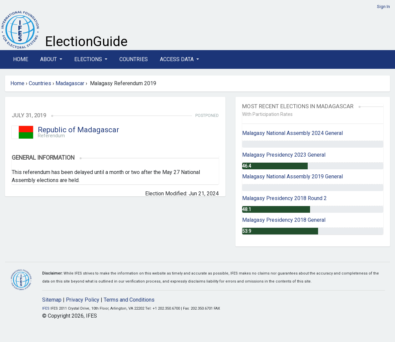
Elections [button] (88, 59)
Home (20, 59)
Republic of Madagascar (78, 130)
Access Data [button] (177, 59)
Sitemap (52, 300)
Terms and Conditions (129, 300)
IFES (46, 308)
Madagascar (70, 83)
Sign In (383, 6)
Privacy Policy (82, 300)
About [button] (49, 59)
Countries (133, 59)
